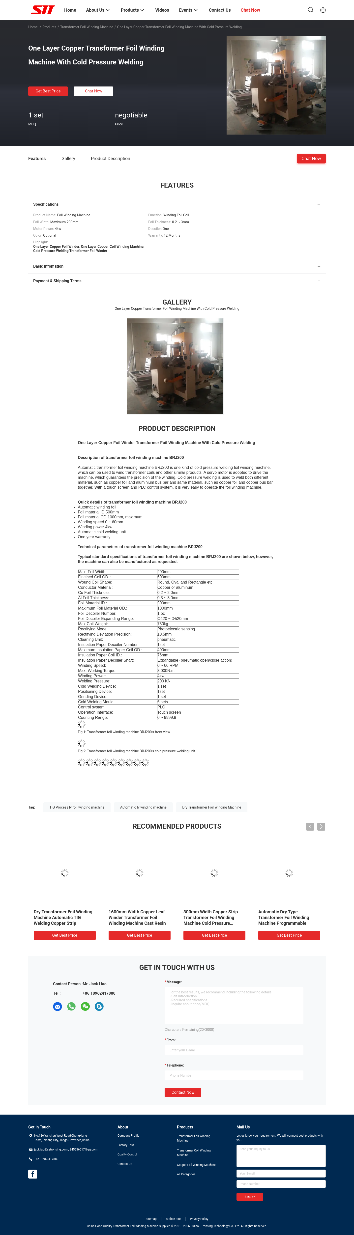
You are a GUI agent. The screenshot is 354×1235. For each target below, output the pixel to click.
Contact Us (125, 1164)
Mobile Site (173, 1219)
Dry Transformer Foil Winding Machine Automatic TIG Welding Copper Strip (63, 917)
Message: (174, 982)
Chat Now (93, 91)
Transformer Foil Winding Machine (86, 27)
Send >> (250, 1197)
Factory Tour (126, 1145)
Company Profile (128, 1135)
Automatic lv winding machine (143, 807)
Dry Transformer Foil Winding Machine (211, 807)
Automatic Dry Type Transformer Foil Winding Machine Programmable (283, 917)
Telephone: (175, 1065)
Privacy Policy (199, 1219)
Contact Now (183, 1092)
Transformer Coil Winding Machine (194, 1153)
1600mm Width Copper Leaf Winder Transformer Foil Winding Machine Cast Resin (137, 917)
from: (171, 1040)
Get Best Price (48, 91)
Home (33, 27)
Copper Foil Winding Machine (196, 1165)
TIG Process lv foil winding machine (77, 807)
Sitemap (151, 1219)
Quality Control (127, 1154)
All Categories (186, 1174)
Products (49, 27)
